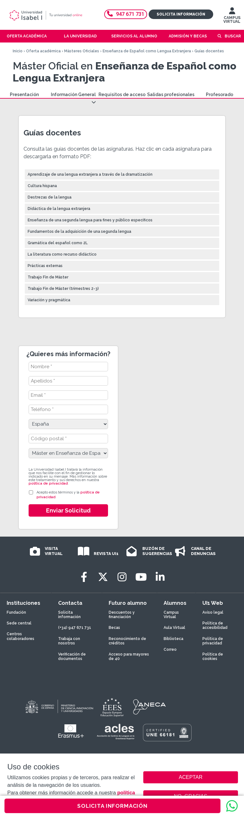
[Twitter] (103, 577)
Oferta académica (43, 51)
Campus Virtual (171, 614)
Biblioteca (173, 638)
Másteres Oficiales (81, 51)
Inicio (18, 51)
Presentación (24, 94)
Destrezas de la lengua (49, 197)
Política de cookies (212, 656)
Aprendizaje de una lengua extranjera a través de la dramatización (90, 174)
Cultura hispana (42, 186)
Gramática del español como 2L (58, 243)
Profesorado (219, 94)
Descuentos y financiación (122, 614)
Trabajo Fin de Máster (48, 277)
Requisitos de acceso (122, 94)
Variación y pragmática (49, 300)
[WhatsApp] (232, 805)
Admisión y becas (188, 36)
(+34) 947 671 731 (74, 627)
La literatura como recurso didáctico (62, 254)
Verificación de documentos (72, 656)
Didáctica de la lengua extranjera (59, 208)
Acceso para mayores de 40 (129, 656)
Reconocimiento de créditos (127, 640)
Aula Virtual (174, 627)
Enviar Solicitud (68, 510)
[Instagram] (122, 577)
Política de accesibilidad (214, 625)
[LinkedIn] (160, 577)
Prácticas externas (45, 266)
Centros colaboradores (20, 636)
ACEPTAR (190, 777)
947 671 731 (125, 14)
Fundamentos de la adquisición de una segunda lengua (79, 231)
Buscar (233, 36)
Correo (170, 649)
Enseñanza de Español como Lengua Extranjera (147, 51)
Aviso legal (212, 612)
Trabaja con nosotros (69, 640)
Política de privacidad (212, 640)
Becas (114, 627)
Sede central (19, 623)
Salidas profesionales (170, 94)
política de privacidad (48, 483)
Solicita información (181, 14)
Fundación (16, 612)
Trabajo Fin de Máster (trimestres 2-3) (63, 288)
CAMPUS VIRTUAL (232, 17)
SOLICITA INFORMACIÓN (112, 806)
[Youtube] (141, 577)
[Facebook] (84, 577)
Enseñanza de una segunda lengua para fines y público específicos (90, 220)
